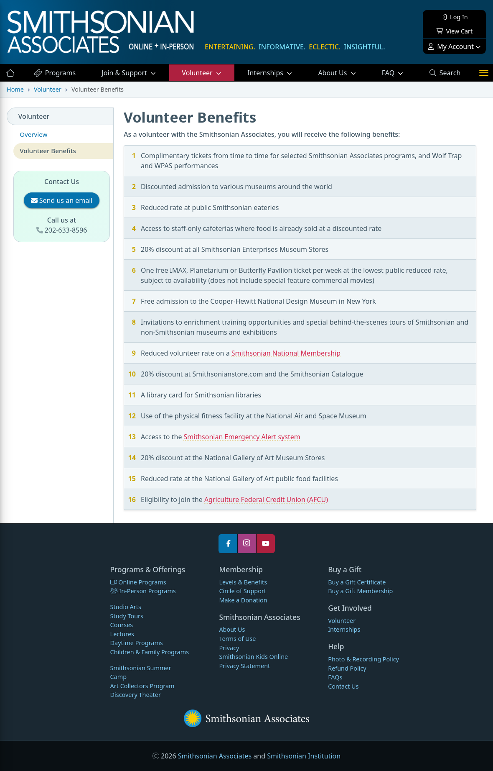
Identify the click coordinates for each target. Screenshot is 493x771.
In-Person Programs (143, 591)
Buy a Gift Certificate (357, 582)
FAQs (335, 677)
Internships (266, 72)
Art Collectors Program (142, 686)
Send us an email (62, 200)
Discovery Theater (135, 695)
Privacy (229, 648)
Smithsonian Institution (304, 756)
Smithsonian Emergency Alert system (242, 436)
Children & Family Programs (149, 652)
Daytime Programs (136, 643)
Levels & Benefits (243, 582)
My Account (451, 46)
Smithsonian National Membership (286, 353)
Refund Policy (347, 668)
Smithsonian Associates (215, 756)
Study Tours (126, 616)
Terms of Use (237, 639)
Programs (54, 73)
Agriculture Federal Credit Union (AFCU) (266, 499)
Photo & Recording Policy (363, 659)
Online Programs (138, 582)
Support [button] (125, 72)
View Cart (454, 31)
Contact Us (343, 686)
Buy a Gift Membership (360, 591)
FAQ (399, 72)
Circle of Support (242, 591)
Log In (454, 17)
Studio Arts (125, 607)
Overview (33, 134)
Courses (121, 625)
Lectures (122, 634)
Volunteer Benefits (48, 150)
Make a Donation (243, 600)
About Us (333, 72)
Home (15, 89)
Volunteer (198, 72)
